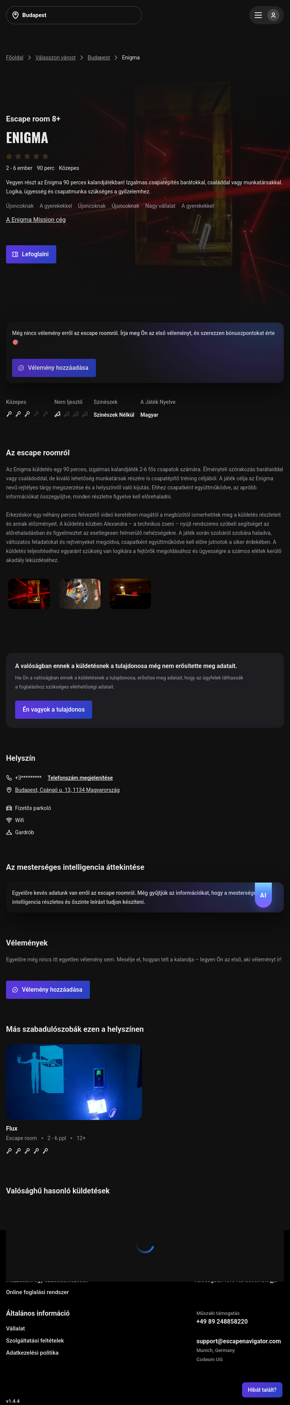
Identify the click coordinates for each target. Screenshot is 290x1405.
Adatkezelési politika (32, 1352)
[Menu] (266, 15)
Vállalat (15, 1328)
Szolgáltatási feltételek (35, 1340)
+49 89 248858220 (222, 1321)
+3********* (28, 778)
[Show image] (29, 594)
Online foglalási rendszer (37, 1292)
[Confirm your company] (53, 710)
